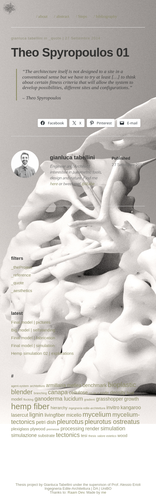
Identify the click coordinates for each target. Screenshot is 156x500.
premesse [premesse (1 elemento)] (53, 429)
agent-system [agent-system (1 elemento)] (20, 386)
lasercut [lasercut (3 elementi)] (19, 415)
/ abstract (61, 16)
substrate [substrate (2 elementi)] (46, 435)
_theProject (21, 267)
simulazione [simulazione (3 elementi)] (24, 435)
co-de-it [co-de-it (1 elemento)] (94, 393)
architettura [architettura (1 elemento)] (37, 386)
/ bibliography (105, 16)
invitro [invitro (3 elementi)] (112, 407)
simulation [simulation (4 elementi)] (113, 428)
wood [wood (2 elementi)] (122, 435)
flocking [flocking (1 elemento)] (28, 399)
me (103, 492)
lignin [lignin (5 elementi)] (36, 414)
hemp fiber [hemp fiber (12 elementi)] (30, 406)
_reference (21, 275)
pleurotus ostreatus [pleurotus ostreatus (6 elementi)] (112, 421)
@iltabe (87, 183)
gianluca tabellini (27, 38)
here (54, 183)
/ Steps (81, 16)
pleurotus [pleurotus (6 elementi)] (70, 421)
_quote (54, 38)
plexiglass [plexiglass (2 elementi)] (20, 429)
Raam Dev (76, 492)
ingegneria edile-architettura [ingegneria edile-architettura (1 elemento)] (87, 408)
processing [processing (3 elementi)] (72, 428)
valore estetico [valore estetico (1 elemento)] (106, 436)
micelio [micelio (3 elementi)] (73, 415)
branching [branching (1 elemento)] (40, 393)
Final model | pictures (30, 322)
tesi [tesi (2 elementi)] (84, 435)
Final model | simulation (33, 345)
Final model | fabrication (33, 337)
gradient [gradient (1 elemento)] (89, 399)
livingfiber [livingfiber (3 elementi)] (55, 415)
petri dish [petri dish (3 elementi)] (46, 422)
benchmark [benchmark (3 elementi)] (95, 385)
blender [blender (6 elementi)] (22, 392)
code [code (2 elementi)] (104, 393)
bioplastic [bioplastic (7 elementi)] (122, 384)
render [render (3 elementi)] (92, 428)
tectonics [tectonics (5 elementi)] (68, 434)
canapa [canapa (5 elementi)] (58, 392)
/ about (41, 16)
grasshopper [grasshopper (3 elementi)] (109, 399)
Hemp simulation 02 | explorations (42, 353)
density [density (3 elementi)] (118, 392)
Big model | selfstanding (33, 330)
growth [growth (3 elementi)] (131, 399)
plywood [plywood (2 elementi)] (37, 429)
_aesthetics (21, 290)
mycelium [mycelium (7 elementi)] (97, 414)
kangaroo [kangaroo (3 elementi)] (131, 407)
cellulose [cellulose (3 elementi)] (78, 392)
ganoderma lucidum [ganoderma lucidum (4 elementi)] (59, 399)
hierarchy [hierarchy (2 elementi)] (59, 408)
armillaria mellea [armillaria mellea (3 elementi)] (63, 385)
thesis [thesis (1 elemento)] (92, 436)
